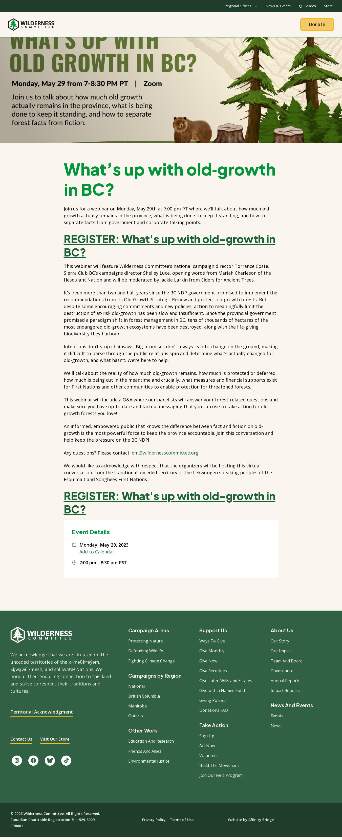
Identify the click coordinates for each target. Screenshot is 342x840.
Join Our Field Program (221, 778)
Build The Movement (219, 768)
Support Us (213, 633)
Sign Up (206, 738)
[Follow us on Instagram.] (17, 763)
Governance (282, 673)
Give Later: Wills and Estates (225, 683)
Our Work (158, 26)
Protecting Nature (145, 644)
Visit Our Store (55, 742)
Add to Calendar (96, 554)
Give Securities (213, 673)
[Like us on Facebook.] (33, 763)
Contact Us (21, 742)
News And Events (292, 708)
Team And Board (287, 663)
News (276, 728)
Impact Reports (285, 693)
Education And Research (151, 744)
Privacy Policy (154, 822)
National (136, 689)
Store (328, 6)
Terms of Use (182, 822)
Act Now (207, 748)
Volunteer (208, 758)
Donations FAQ (213, 713)
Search (310, 6)
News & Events (278, 6)
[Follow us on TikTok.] (66, 763)
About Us (127, 26)
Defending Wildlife (145, 653)
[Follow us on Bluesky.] (50, 763)
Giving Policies (212, 703)
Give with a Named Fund (222, 693)
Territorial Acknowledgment (41, 714)
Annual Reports (285, 683)
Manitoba (137, 709)
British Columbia (144, 699)
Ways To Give (212, 644)
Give (220, 26)
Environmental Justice (148, 764)
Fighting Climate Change (151, 663)
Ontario (135, 718)
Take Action (192, 26)
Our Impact (281, 653)
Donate (317, 26)
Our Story (280, 644)
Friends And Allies (144, 754)
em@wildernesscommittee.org (165, 456)
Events (277, 718)
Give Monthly (211, 653)
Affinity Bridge (261, 822)
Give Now (208, 663)
